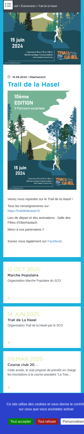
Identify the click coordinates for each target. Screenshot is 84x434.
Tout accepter (20, 421)
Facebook (55, 241)
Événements (28, 6)
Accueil (14, 6)
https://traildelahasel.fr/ (24, 211)
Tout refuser (47, 421)
